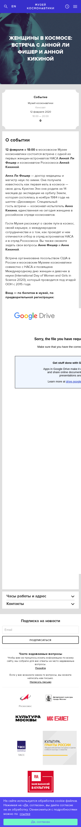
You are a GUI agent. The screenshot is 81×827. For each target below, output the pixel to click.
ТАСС (21, 749)
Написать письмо (40, 682)
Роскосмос (25, 700)
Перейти (40, 668)
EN (13, 6)
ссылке (25, 814)
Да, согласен (40, 822)
